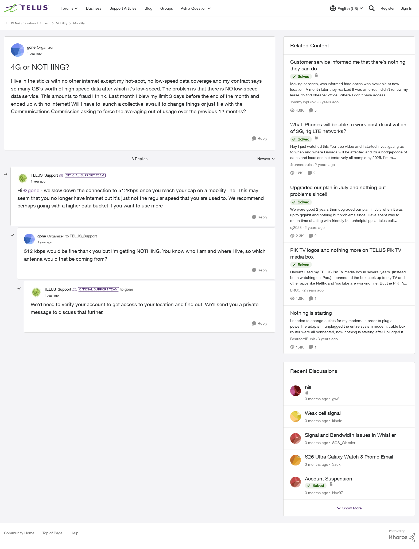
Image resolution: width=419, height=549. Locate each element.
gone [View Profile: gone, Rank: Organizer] (31, 47)
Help (74, 533)
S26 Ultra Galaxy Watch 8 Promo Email (349, 457)
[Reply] (259, 138)
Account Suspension (328, 479)
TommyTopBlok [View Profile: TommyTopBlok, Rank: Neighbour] (303, 102)
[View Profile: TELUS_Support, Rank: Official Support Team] (22, 178)
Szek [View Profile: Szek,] (336, 464)
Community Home (19, 533)
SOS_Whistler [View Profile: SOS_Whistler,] (343, 442)
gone (33, 190)
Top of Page (52, 533)
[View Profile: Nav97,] (295, 482)
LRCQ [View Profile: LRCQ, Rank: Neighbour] (295, 290)
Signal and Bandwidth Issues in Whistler (350, 435)
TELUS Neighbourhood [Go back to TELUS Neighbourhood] (21, 23)
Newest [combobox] (266, 158)
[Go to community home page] (27, 8)
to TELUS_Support (81, 236)
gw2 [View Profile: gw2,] (335, 398)
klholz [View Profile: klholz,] (337, 420)
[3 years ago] (328, 102)
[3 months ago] (316, 399)
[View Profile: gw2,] (295, 390)
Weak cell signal (323, 413)
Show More (349, 508)
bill (308, 387)
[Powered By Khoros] (402, 536)
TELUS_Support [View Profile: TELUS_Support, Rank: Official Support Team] (44, 175)
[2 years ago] (324, 165)
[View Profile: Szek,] (295, 460)
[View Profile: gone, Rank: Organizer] (17, 50)
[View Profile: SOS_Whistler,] (295, 438)
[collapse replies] (6, 174)
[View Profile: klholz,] (295, 416)
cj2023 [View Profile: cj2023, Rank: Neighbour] (296, 227)
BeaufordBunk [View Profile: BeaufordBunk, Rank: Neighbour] (302, 338)
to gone (126, 289)
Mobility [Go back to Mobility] (61, 23)
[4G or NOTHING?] (38, 181)
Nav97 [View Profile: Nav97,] (337, 492)
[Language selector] (346, 8)
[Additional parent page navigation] (47, 23)
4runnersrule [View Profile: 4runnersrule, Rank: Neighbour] (301, 164)
